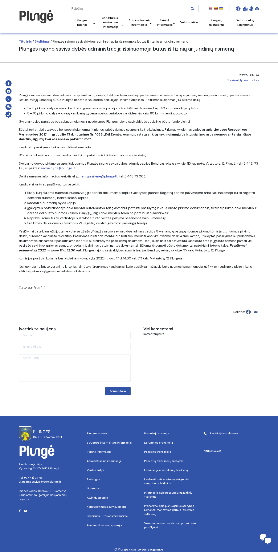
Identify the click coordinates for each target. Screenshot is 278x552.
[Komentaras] (75, 367)
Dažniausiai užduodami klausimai (107, 516)
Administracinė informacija (104, 461)
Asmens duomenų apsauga (104, 525)
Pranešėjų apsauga (156, 433)
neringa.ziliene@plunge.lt (99, 176)
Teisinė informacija (99, 452)
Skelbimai (42, 41)
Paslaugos (93, 479)
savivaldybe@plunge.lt (58, 168)
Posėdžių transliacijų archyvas (164, 461)
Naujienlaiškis (212, 451)
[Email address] (75, 346)
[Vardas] (75, 335)
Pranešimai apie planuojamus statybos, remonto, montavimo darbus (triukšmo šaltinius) (169, 510)
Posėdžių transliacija (157, 452)
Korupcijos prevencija (158, 443)
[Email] (255, 312)
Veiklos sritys (95, 470)
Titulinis (25, 41)
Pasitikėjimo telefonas (221, 433)
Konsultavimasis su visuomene (107, 507)
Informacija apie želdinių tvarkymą (166, 470)
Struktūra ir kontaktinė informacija (109, 443)
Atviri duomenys (97, 498)
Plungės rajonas (97, 433)
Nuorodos (93, 488)
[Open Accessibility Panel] (238, 8)
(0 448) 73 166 (33, 477)
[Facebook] (248, 312)
